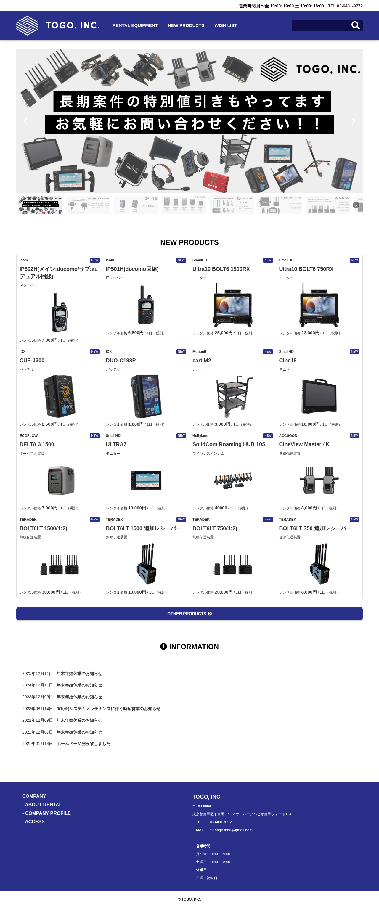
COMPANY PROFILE (48, 813)
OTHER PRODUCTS (189, 613)
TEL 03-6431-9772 (345, 6)
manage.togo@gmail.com (231, 830)
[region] (189, 132)
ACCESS (35, 821)
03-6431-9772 (221, 822)
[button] (25, 121)
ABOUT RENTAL (43, 804)
